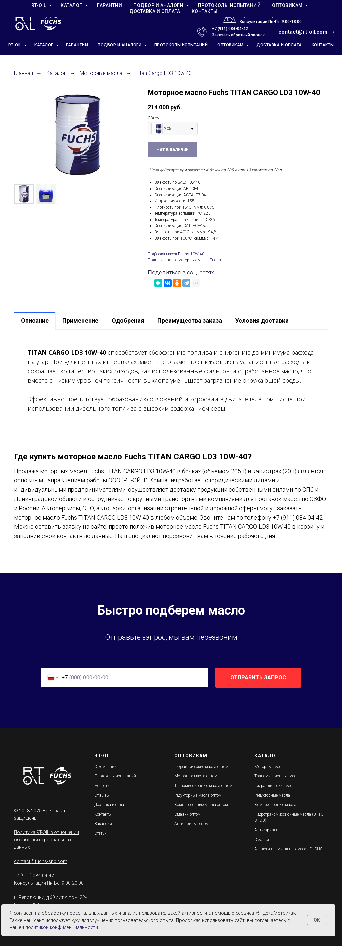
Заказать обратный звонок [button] (238, 35)
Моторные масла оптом (195, 776)
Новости (102, 785)
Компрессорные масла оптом (201, 804)
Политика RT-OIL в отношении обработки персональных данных (46, 839)
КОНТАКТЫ (323, 45)
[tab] (34, 320)
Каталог (56, 73)
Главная (23, 73)
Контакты (103, 814)
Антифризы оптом (191, 823)
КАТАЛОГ (44, 45)
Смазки (261, 839)
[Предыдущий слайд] (26, 135)
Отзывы (102, 795)
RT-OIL (15, 45)
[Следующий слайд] (129, 135)
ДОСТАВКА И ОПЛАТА (279, 45)
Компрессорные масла (275, 804)
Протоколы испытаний (115, 776)
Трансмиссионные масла (277, 776)
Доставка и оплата (111, 804)
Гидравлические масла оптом (201, 766)
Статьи (100, 833)
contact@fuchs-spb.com (40, 861)
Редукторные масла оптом (198, 795)
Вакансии (103, 823)
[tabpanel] (171, 378)
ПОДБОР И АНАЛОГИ (120, 45)
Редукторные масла (272, 795)
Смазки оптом (187, 814)
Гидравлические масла (275, 785)
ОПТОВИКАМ (231, 45)
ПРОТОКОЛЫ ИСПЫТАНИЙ (181, 45)
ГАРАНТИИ (77, 45)
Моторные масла (101, 73)
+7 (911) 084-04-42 (230, 28)
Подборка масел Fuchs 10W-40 (176, 254)
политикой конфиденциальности (61, 927)
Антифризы (265, 830)
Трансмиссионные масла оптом (203, 785)
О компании (105, 766)
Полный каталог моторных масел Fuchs (184, 260)
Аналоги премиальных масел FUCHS (288, 849)
